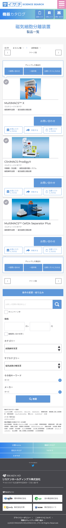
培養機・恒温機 (13, 426)
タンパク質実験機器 (26, 428)
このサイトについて (43, 518)
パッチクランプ (38, 413)
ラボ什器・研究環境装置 (38, 428)
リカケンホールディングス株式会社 (21, 477)
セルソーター (27, 411)
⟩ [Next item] (58, 52)
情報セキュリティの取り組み (32, 520)
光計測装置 (17, 428)
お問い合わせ (47, 121)
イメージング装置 (33, 424)
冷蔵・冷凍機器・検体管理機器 (26, 430)
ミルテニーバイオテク (9, 419)
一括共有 (33, 71)
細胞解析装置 (44, 411)
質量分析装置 (48, 426)
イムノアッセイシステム (20, 413)
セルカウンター (35, 411)
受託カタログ (16, 450)
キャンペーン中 (14, 312)
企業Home (16, 445)
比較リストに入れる (52, 71)
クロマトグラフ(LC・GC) (37, 426)
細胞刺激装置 (10, 413)
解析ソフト (30, 413)
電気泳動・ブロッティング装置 (20, 424)
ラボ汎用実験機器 (39, 430)
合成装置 (11, 428)
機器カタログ (21, 14)
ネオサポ (16, 456)
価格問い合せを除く (16, 334)
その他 (45, 413)
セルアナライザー (18, 411)
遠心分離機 (14, 430)
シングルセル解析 (8, 411)
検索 (57, 304)
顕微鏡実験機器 (43, 424)
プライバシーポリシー (22, 518)
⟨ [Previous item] (7, 52)
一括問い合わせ (14, 71)
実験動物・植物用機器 (24, 426)
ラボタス (49, 450)
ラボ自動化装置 (49, 428)
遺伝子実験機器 (8, 424)
